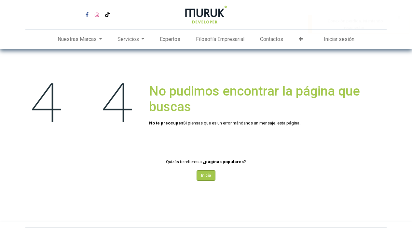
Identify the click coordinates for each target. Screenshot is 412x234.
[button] (301, 39)
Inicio (206, 175)
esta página (288, 123)
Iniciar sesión (339, 39)
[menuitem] (170, 39)
